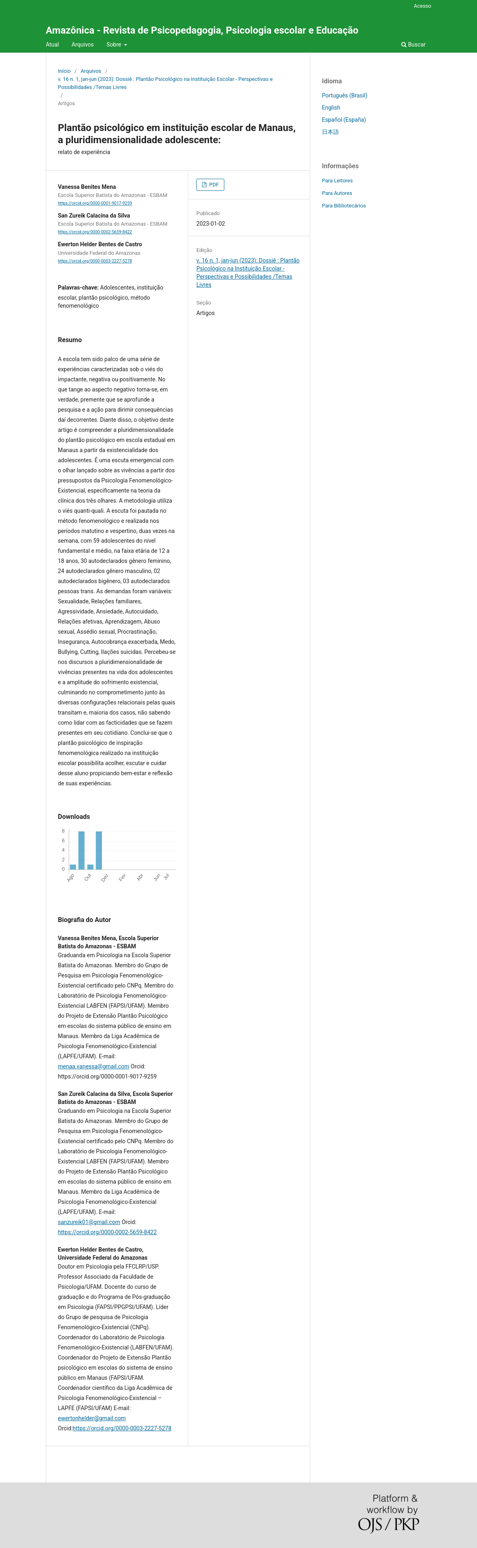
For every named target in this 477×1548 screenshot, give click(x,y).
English (331, 107)
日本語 (330, 132)
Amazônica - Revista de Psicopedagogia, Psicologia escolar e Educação (202, 30)
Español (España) (344, 119)
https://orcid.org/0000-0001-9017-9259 (95, 203)
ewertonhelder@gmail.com (92, 1418)
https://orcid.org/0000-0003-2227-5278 (95, 261)
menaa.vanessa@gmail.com (93, 1066)
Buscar (413, 44)
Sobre (114, 44)
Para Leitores (337, 181)
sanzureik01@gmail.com (89, 1222)
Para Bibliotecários (344, 206)
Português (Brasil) (344, 95)
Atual (52, 44)
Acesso (422, 6)
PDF (213, 185)
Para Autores (337, 193)
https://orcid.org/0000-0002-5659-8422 (95, 232)
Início (64, 71)
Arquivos (83, 44)
